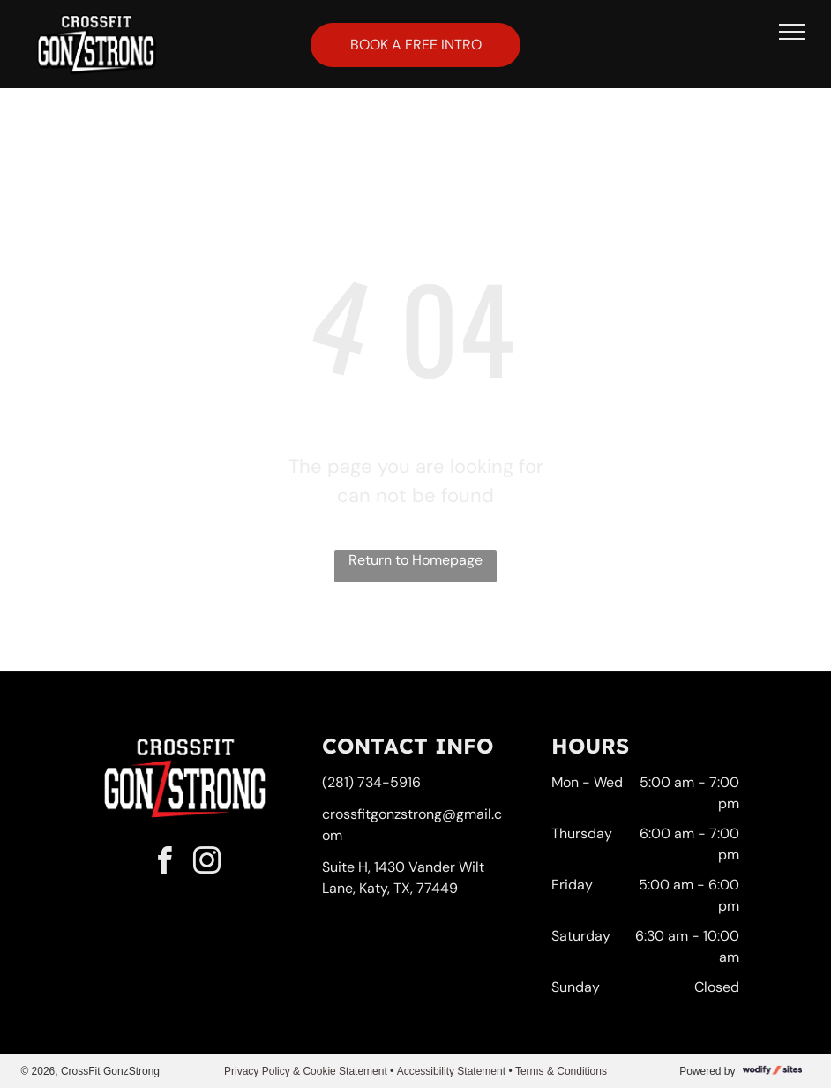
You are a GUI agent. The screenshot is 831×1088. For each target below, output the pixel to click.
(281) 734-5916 (371, 782)
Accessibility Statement (451, 1071)
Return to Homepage (415, 560)
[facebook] (164, 863)
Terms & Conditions (561, 1071)
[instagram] (206, 863)
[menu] (792, 32)
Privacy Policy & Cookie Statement (305, 1071)
